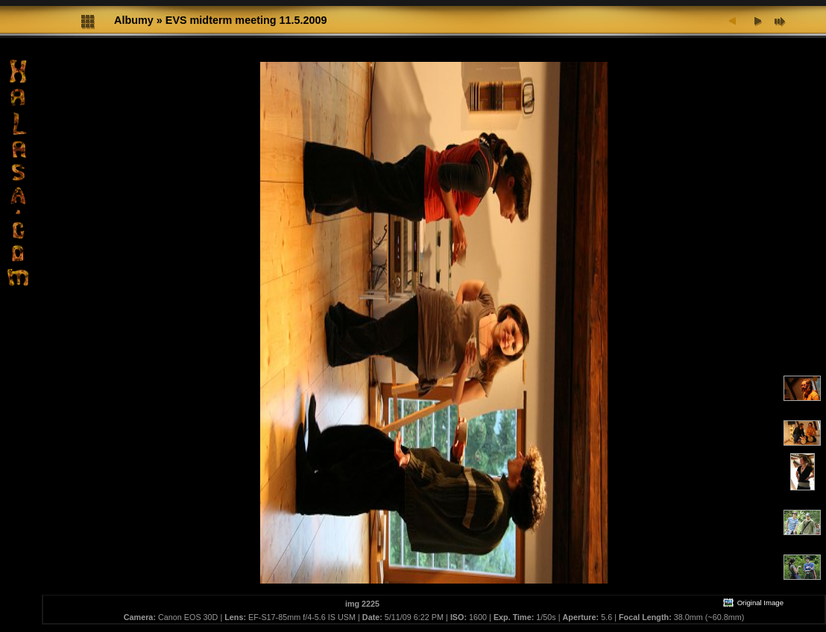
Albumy (134, 20)
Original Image (753, 602)
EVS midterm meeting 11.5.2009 (246, 20)
